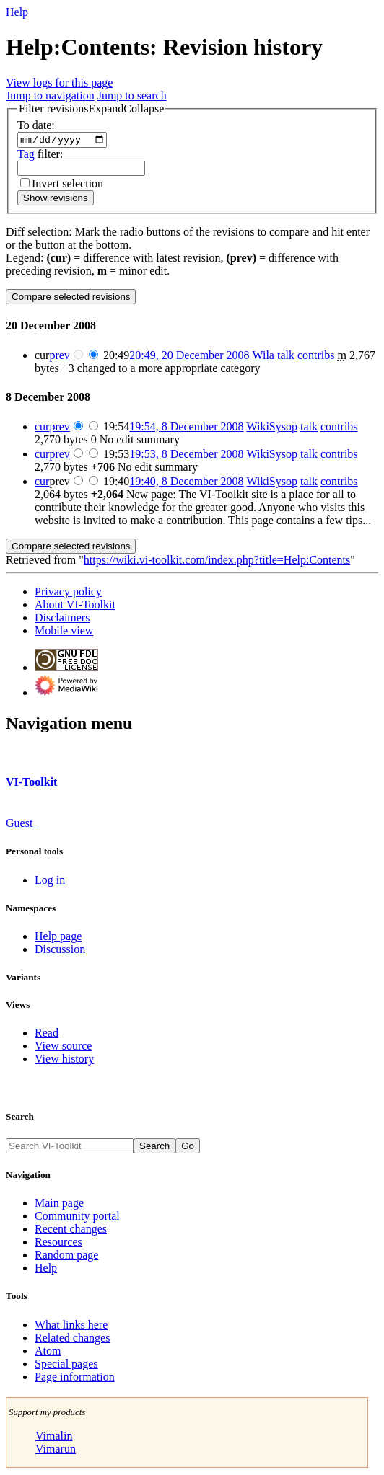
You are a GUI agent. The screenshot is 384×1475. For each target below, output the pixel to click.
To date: (36, 125)
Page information (75, 1378)
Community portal (77, 1218)
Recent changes (71, 1231)
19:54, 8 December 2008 (186, 428)
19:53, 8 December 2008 (186, 456)
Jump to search (132, 95)
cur (42, 428)
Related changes (72, 1339)
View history (64, 1061)
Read (46, 1035)
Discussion (60, 951)
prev (59, 357)
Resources (58, 1244)
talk (285, 357)
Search (20, 1117)
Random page (66, 1257)
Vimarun (55, 1450)
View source (63, 1048)
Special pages (66, 1365)
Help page (58, 938)
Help (17, 12)
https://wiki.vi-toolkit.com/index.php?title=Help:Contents (217, 562)
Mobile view (64, 632)
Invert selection (67, 185)
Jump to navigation (50, 95)
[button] (91, 108)
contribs (316, 357)
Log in (50, 881)
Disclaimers (62, 620)
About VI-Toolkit (75, 607)
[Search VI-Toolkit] (70, 1148)
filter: (40, 155)
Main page (59, 1205)
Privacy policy (68, 594)
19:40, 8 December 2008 (186, 483)
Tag (26, 155)
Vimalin (53, 1437)
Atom (48, 1352)
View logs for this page (59, 82)
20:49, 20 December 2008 (189, 357)
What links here (71, 1326)
